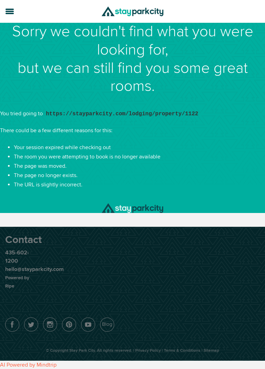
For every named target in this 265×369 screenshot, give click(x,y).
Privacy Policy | (149, 350)
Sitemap (211, 350)
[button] (10, 10)
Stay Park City (132, 11)
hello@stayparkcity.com (34, 269)
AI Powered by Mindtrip (28, 364)
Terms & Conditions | (184, 350)
